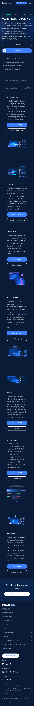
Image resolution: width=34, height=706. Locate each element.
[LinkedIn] (3, 664)
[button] (10, 656)
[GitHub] (10, 664)
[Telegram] (10, 679)
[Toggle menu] (30, 3)
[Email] (7, 679)
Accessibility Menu (8, 702)
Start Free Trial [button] (21, 2)
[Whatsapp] (3, 679)
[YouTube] (7, 664)
